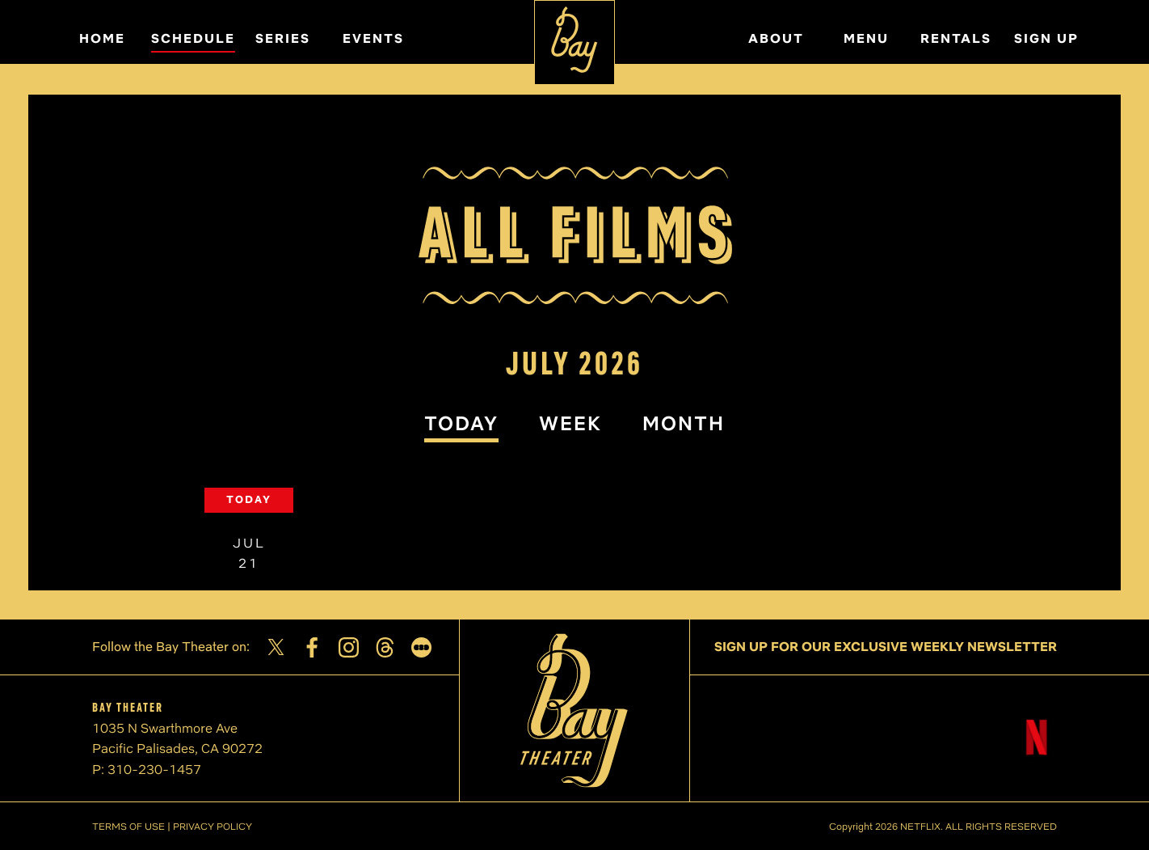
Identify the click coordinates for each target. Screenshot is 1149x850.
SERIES (282, 38)
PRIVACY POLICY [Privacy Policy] (212, 826)
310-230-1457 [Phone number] (154, 769)
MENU (866, 38)
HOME (102, 38)
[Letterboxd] (421, 647)
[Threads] (385, 647)
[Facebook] (312, 647)
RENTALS (955, 38)
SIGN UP (1046, 38)
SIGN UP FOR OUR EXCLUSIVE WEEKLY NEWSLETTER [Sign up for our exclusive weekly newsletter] (885, 646)
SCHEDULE (193, 38)
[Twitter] (276, 647)
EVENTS (373, 38)
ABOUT (776, 38)
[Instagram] (349, 647)
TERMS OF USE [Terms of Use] (128, 826)
